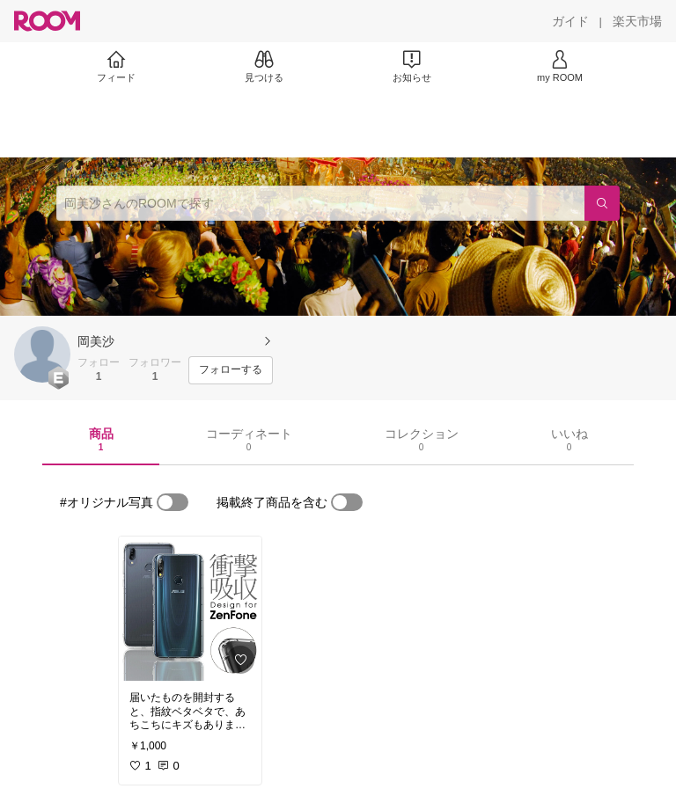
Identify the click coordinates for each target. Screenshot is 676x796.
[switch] (172, 502)
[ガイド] (570, 21)
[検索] (602, 203)
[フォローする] (230, 370)
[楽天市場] (637, 21)
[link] (190, 609)
